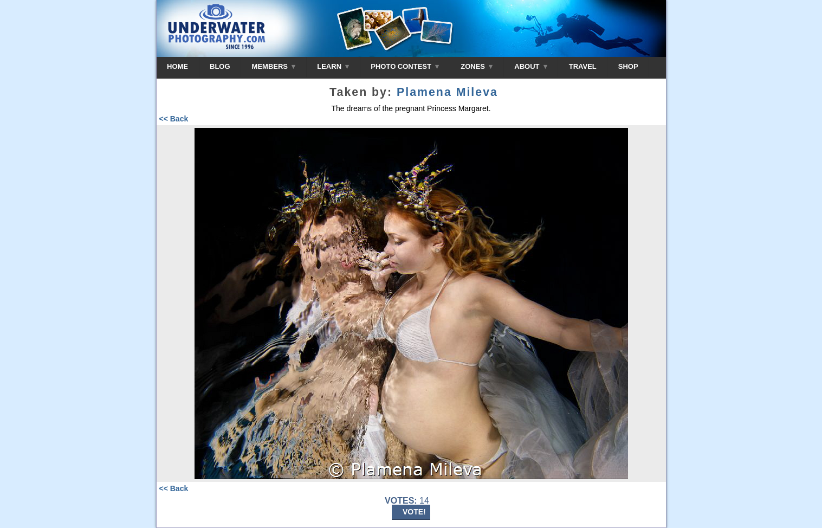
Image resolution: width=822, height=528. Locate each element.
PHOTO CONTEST (405, 66)
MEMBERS (274, 66)
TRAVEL (583, 66)
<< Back (174, 118)
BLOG (220, 66)
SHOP (628, 66)
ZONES (477, 66)
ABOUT (530, 66)
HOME (177, 66)
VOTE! (414, 511)
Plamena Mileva (447, 92)
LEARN (333, 66)
